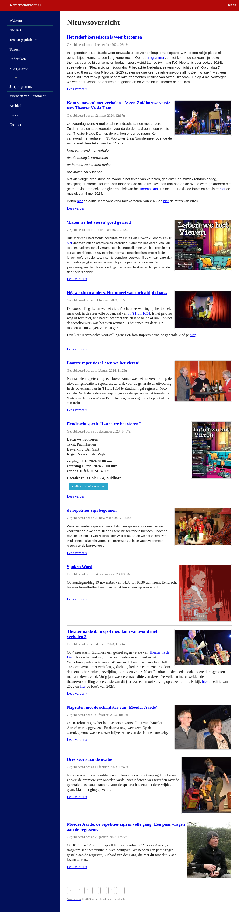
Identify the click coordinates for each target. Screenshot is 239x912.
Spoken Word (79, 566)
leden (232, 5)
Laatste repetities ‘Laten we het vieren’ (103, 362)
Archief (15, 106)
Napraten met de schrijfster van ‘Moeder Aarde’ (112, 707)
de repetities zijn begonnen (92, 510)
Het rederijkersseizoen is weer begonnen (104, 37)
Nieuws (15, 30)
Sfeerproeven (19, 68)
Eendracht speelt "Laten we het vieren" (104, 423)
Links (13, 115)
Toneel (14, 49)
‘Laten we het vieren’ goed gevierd (99, 222)
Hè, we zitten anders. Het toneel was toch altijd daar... (117, 292)
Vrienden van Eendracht (27, 96)
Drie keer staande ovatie (89, 759)
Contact (15, 125)
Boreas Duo (149, 189)
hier (222, 189)
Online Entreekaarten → (88, 486)
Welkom (15, 20)
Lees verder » (77, 89)
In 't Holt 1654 (139, 313)
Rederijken (17, 59)
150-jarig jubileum (23, 40)
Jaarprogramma (21, 86)
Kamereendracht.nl (25, 5)
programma (155, 58)
